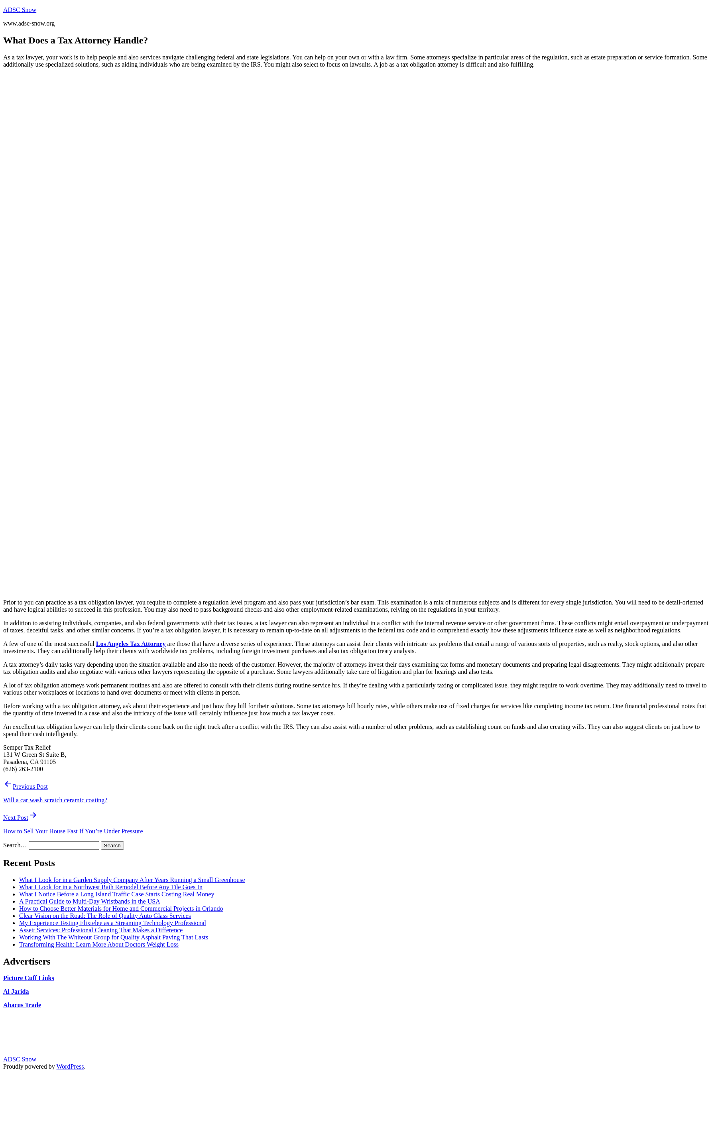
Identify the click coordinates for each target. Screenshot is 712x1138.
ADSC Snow (19, 9)
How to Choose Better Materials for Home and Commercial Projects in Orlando (121, 908)
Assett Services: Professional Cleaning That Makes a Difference (101, 930)
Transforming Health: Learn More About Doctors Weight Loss (99, 944)
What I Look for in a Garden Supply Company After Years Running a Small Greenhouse (132, 879)
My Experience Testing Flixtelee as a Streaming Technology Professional (112, 922)
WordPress (70, 1066)
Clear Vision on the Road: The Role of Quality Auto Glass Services (105, 915)
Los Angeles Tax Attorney (131, 643)
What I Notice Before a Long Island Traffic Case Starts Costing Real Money (116, 894)
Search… (15, 845)
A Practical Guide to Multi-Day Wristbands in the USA (89, 901)
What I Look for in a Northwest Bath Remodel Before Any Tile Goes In (111, 887)
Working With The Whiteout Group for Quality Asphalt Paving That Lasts (113, 937)
